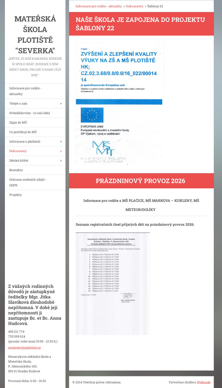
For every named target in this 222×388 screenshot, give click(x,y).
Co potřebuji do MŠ (23, 132)
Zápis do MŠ (18, 122)
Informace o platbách (24, 141)
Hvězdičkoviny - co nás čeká (29, 113)
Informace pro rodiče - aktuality (25, 91)
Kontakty (16, 170)
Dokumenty (18, 151)
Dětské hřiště (18, 160)
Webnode (203, 382)
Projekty (15, 195)
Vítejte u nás (18, 103)
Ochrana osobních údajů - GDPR (27, 182)
